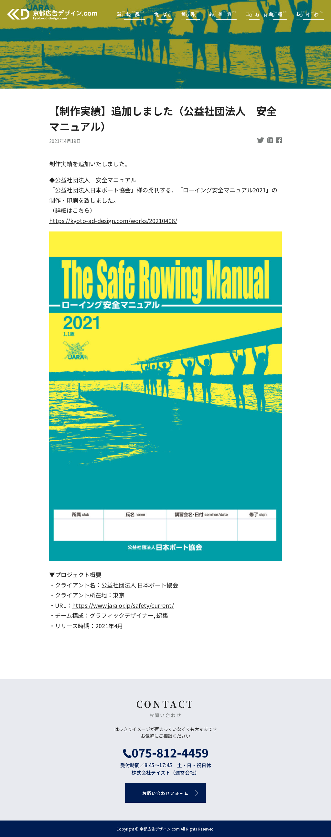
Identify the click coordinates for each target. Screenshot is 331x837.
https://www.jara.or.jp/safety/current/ (123, 605)
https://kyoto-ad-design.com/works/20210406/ (113, 220)
